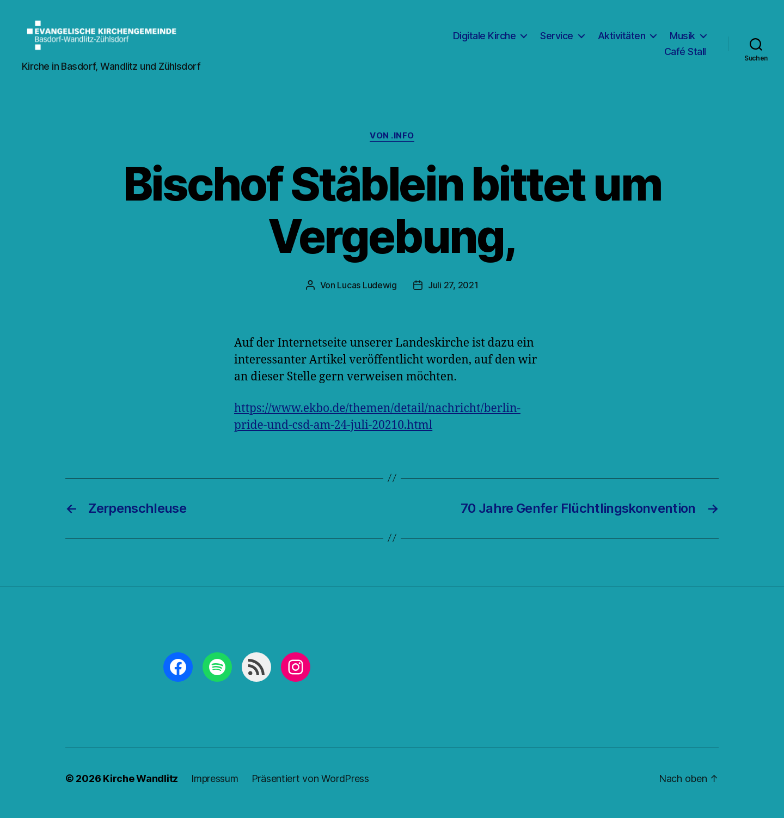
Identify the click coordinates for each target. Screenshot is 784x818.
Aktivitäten (622, 40)
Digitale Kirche (484, 40)
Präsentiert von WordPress (310, 787)
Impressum (214, 787)
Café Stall (685, 56)
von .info (392, 145)
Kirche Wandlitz (140, 787)
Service (556, 40)
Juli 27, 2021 (453, 294)
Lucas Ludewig (367, 294)
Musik (682, 40)
